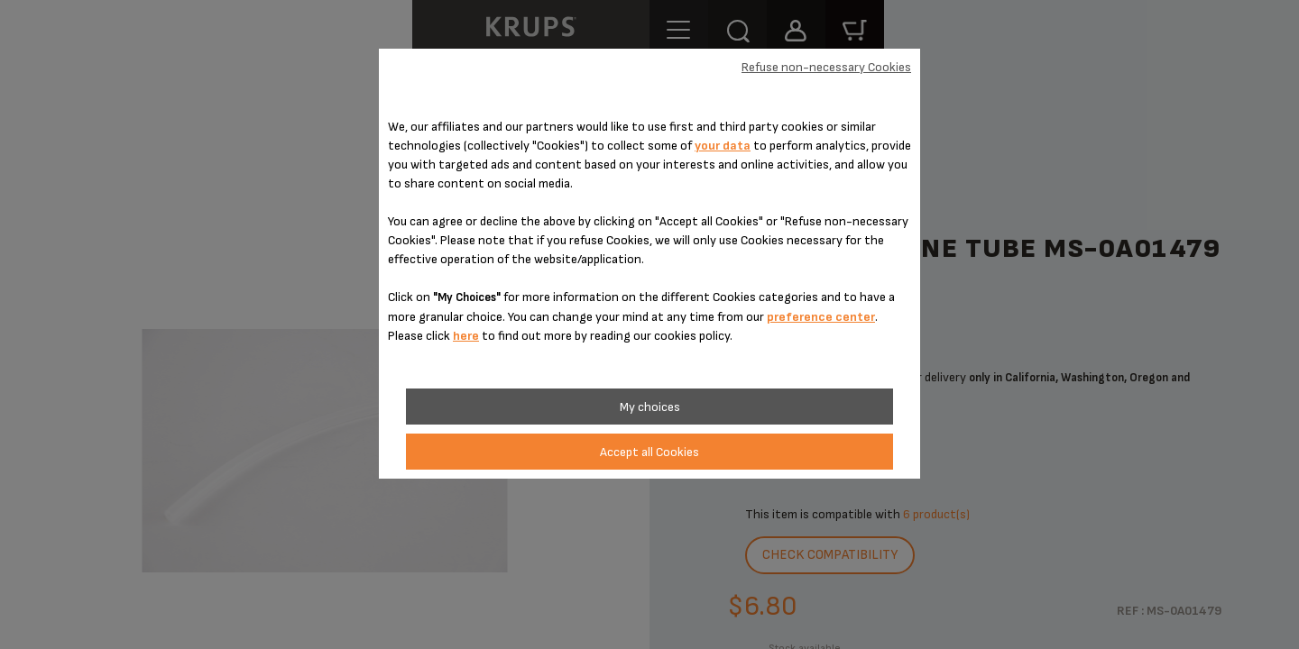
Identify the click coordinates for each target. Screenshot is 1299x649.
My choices (650, 407)
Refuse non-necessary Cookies (826, 67)
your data (723, 145)
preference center (821, 316)
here (466, 335)
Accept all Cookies (649, 452)
